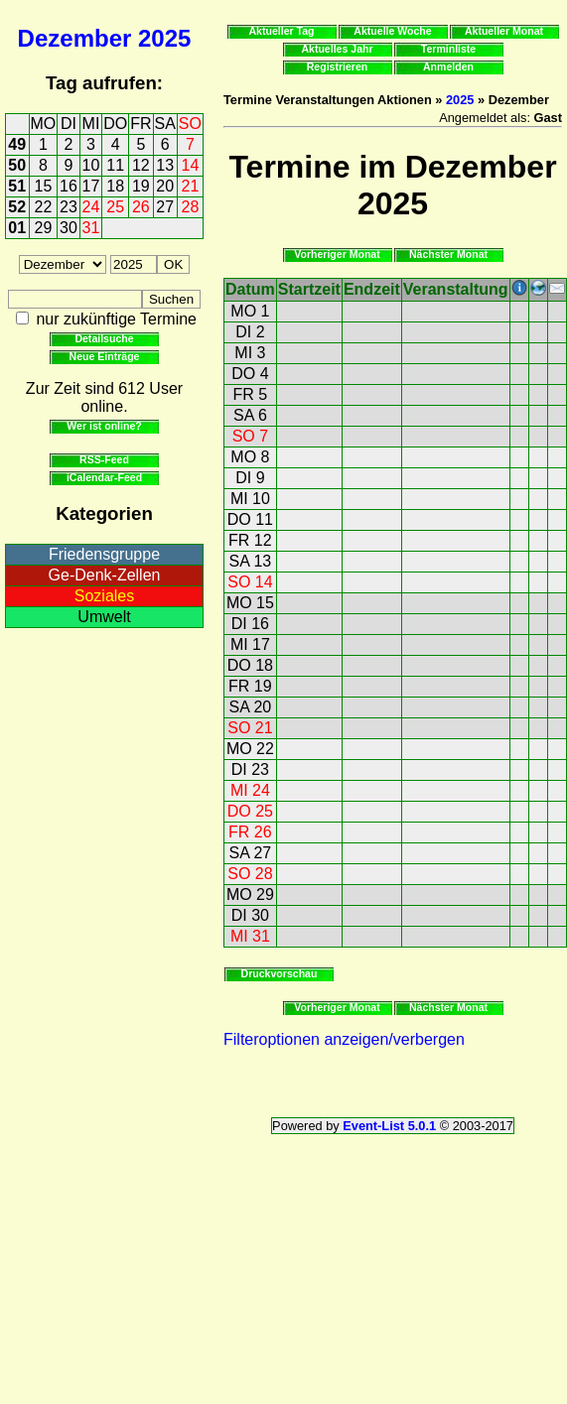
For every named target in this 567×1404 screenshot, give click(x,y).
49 (17, 144)
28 (191, 206)
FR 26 (250, 832)
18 (115, 186)
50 (17, 165)
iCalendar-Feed (104, 477)
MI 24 (250, 790)
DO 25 (250, 811)
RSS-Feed (104, 459)
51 (17, 186)
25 (115, 206)
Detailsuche (103, 338)
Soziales (104, 595)
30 (68, 227)
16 (68, 186)
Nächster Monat (448, 254)
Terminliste (448, 49)
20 (165, 186)
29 (44, 227)
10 (91, 165)
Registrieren (337, 66)
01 (17, 227)
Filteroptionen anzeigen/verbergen (344, 1039)
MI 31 (250, 936)
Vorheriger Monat (337, 254)
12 (141, 165)
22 (44, 206)
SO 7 (250, 436)
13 (165, 165)
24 (91, 206)
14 (191, 165)
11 (115, 165)
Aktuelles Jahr (336, 49)
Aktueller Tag (281, 31)
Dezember (75, 38)
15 (44, 186)
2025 (164, 38)
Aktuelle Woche (392, 31)
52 (17, 206)
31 (91, 227)
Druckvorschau (279, 973)
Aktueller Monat (504, 31)
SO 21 (249, 727)
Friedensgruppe (104, 554)
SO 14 (249, 582)
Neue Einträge (105, 356)
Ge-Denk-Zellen (105, 575)
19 (141, 186)
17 (91, 186)
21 (191, 186)
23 (68, 206)
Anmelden (448, 66)
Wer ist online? (104, 426)
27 (165, 206)
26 (141, 206)
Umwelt (103, 616)
